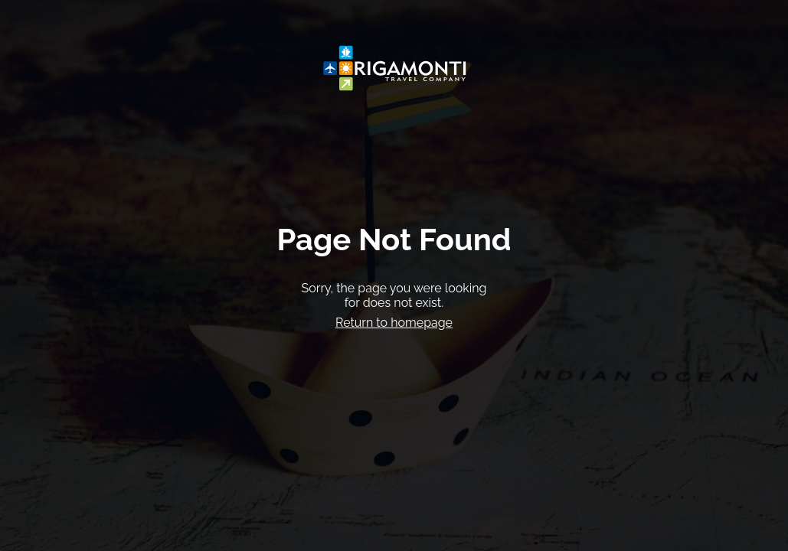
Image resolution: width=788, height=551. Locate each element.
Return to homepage (394, 322)
